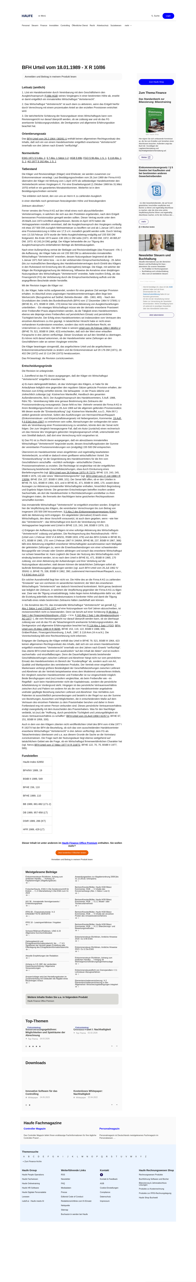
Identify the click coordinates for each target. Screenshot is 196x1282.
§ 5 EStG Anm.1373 (32, 574)
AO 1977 (27, 618)
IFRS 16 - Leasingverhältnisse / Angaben (43, 922)
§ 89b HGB (51, 95)
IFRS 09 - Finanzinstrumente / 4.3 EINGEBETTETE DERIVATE (40, 913)
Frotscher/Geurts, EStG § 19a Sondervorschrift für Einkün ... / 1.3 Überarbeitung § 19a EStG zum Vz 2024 (47, 891)
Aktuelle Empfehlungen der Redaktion (42, 956)
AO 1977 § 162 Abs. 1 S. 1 (41, 161)
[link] (26, 25)
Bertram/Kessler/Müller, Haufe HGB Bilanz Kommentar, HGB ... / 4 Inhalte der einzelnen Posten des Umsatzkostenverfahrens (94, 914)
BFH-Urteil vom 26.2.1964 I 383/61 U (47, 138)
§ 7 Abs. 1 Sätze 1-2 (58, 158)
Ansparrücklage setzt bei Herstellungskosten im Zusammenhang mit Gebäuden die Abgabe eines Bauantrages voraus (47, 979)
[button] (42, 16)
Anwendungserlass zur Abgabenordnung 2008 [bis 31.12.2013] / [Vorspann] (97, 878)
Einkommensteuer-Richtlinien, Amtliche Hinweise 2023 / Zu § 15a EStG (96, 948)
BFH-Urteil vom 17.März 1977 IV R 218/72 (57, 744)
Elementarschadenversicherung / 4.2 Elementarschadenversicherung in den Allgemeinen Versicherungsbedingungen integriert (96, 983)
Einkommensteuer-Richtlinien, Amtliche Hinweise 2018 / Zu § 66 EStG (96, 938)
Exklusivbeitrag (34, 1028)
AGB (171, 287)
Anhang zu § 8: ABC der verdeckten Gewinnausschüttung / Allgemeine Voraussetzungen (41, 966)
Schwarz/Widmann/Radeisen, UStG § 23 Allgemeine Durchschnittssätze (43, 932)
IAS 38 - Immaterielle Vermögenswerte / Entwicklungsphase (43, 903)
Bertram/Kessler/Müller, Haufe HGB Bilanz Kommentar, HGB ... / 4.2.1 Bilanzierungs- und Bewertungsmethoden (95, 926)
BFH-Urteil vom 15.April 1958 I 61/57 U (88, 716)
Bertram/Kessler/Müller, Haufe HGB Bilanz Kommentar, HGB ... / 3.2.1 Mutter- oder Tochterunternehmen (93, 902)
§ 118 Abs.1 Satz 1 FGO (100, 625)
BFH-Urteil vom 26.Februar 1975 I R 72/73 (72, 472)
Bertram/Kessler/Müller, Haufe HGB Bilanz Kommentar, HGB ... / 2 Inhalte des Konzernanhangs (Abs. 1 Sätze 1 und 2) (93, 889)
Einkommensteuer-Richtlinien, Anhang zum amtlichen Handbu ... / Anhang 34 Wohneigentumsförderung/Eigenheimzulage (94, 960)
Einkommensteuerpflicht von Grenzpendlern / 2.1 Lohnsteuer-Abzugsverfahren (96, 971)
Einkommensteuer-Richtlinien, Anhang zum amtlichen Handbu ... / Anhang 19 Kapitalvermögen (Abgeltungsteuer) (44, 879)
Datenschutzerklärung (151, 294)
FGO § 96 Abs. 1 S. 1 (94, 158)
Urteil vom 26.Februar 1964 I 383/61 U (99, 328)
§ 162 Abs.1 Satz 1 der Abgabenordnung (97, 615)
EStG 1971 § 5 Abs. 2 (33, 158)
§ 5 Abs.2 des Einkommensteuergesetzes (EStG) (90, 511)
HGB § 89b (76, 158)
